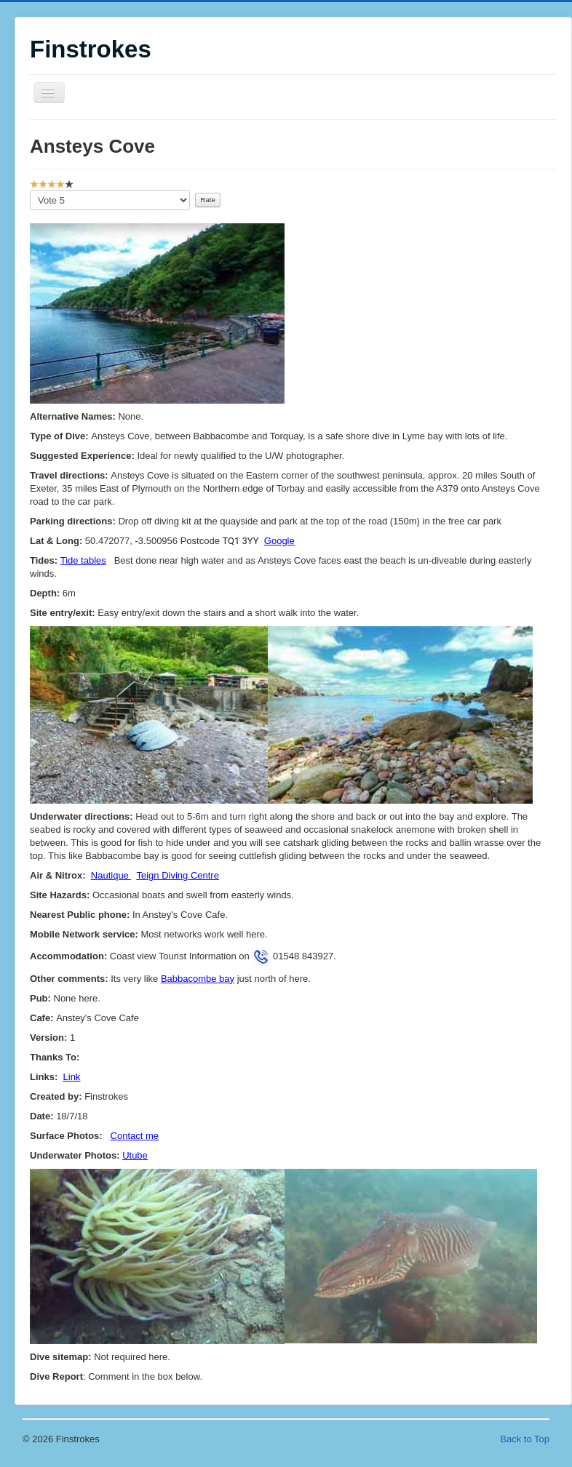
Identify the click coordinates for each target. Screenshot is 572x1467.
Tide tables (83, 560)
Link (72, 1076)
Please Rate (30, 190)
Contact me (135, 1135)
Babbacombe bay (197, 978)
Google (279, 540)
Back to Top (524, 1439)
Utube (135, 1155)
